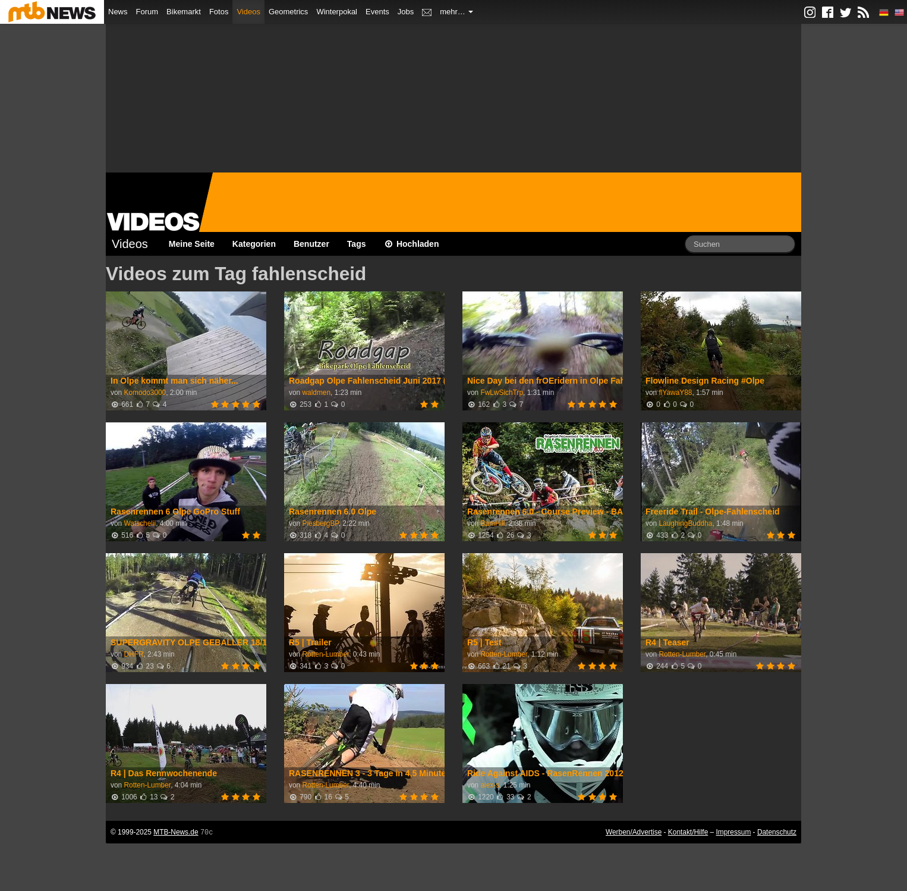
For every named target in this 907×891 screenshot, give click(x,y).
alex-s (489, 785)
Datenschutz (776, 832)
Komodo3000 (145, 392)
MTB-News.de (175, 832)
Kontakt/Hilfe (688, 832)
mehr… (456, 11)
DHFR (133, 654)
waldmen (316, 392)
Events (377, 11)
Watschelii (140, 523)
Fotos (219, 11)
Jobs (406, 11)
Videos (248, 11)
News (118, 11)
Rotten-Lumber (325, 654)
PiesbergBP (320, 523)
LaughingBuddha (685, 523)
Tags (356, 244)
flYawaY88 (675, 392)
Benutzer (311, 244)
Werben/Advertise (634, 832)
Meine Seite (192, 244)
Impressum (733, 832)
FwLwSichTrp (501, 392)
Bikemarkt (183, 11)
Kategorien (254, 244)
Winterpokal (336, 11)
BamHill (492, 523)
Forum (147, 11)
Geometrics (288, 11)
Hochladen (411, 244)
